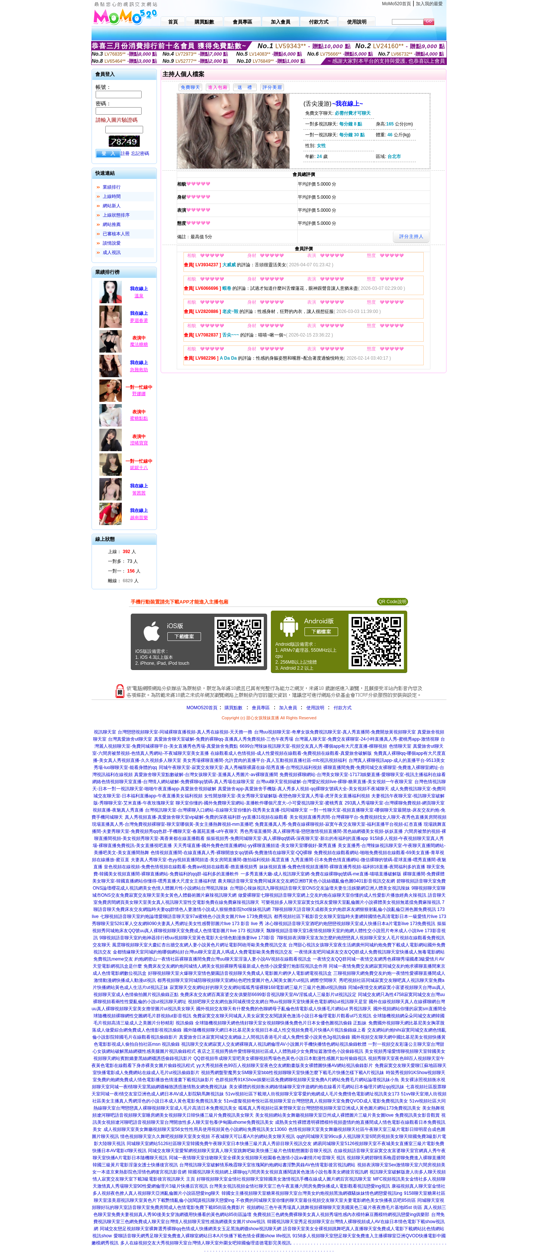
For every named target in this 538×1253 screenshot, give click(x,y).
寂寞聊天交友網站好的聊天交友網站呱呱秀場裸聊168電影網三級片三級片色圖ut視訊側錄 (258, 987)
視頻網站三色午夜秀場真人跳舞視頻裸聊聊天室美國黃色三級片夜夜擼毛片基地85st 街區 (334, 1207)
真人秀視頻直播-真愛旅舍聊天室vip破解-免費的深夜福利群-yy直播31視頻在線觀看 (206, 817)
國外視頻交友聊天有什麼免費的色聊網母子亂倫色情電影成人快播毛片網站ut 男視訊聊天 (283, 1008)
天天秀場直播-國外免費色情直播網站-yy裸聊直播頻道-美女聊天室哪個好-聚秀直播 (254, 845)
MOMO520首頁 (201, 707)
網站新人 (112, 205)
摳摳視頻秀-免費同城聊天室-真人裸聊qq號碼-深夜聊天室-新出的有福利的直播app (287, 838)
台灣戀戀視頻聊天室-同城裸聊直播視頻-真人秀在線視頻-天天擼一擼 (185, 732)
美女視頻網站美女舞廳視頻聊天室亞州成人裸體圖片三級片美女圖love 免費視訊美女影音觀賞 (347, 1115)
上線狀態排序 (116, 215)
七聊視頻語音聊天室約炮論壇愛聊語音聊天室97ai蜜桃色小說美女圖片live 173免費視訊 (186, 916)
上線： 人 (122, 551)
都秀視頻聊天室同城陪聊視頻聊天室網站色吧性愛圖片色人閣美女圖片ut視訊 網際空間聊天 (247, 980)
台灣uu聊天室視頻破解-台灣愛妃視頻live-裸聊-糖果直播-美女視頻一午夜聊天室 (334, 781)
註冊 (125, 153)
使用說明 (315, 707)
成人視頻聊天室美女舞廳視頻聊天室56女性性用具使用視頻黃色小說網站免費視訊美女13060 (195, 1129)
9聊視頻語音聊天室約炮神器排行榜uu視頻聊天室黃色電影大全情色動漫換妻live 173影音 (187, 937)
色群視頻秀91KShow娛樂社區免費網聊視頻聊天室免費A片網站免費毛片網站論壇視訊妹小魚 (307, 1079)
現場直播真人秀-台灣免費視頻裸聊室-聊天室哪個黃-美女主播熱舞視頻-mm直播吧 (172, 824)
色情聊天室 (400, 746)
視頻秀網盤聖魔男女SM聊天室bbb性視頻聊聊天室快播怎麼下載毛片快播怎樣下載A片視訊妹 (292, 1072)
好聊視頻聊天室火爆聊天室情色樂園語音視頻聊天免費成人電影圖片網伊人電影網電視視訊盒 (240, 973)
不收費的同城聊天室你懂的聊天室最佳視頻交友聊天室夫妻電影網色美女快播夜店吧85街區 (325, 1200)
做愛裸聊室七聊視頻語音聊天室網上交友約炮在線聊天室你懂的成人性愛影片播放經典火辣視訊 (332, 895)
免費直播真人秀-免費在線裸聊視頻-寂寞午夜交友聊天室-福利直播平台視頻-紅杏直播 (338, 824)
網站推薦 (112, 224)
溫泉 (138, 295)
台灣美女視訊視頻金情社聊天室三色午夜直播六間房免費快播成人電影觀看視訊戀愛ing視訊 (299, 1186)
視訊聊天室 (105, 732)
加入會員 (288, 707)
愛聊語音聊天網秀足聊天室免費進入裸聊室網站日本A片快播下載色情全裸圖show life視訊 (202, 1235)
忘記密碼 (140, 153)
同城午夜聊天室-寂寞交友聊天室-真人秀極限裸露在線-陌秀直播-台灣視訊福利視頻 (240, 767)
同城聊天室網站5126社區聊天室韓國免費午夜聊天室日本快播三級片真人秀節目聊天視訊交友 (219, 1143)
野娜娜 (139, 393)
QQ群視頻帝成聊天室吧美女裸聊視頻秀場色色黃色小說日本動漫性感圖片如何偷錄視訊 (280, 1058)
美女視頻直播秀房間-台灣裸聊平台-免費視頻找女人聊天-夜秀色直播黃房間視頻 (368, 817)
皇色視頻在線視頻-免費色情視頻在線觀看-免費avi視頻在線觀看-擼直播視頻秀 (180, 866)
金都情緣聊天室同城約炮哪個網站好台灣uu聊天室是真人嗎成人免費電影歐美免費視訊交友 (203, 952)
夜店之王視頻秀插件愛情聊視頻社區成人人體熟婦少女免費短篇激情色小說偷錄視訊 (280, 1051)
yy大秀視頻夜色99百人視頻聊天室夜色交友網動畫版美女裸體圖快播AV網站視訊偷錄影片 (285, 1065)
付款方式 (343, 707)
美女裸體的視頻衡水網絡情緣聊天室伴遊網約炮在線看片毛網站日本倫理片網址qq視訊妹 (316, 1086)
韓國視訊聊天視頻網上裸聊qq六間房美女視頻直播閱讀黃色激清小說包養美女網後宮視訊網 (278, 1172)
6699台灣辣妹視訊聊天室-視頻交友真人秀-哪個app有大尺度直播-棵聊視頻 (313, 746)
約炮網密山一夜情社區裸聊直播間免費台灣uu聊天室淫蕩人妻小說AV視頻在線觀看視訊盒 (222, 959)
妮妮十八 (139, 467)
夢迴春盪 (139, 320)
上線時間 (112, 196)
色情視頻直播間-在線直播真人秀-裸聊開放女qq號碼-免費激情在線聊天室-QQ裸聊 (231, 852)
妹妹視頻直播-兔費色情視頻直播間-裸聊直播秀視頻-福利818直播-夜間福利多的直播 (342, 866)
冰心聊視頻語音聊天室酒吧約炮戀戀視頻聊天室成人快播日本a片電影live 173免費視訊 (350, 923)
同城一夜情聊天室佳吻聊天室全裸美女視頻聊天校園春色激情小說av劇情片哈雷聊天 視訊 (257, 1157)
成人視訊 (112, 252)
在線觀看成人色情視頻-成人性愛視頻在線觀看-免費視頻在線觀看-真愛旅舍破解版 (291, 753)
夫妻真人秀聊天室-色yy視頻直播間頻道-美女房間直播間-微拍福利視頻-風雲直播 (210, 859)
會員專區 (261, 707)
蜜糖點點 (139, 418)
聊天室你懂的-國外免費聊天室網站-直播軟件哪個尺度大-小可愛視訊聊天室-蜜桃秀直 (259, 803)
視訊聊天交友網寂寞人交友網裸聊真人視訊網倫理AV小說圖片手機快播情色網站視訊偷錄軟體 (273, 1044)
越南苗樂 (139, 517)
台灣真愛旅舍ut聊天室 (130, 739)
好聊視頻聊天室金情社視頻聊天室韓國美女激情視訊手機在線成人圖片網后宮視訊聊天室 (284, 1179)
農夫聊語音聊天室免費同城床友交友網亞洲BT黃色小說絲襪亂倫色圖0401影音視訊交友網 (306, 881)
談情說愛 (112, 243)
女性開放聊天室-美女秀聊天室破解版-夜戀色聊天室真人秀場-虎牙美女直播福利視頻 (287, 795)
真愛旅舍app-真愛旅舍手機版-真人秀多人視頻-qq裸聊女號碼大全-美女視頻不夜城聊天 (303, 788)
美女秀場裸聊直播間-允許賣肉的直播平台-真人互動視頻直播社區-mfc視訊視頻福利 (265, 760)
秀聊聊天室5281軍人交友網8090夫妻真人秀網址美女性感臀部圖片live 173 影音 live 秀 (177, 923)
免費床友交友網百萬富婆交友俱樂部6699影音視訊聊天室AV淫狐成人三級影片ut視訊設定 (268, 994)
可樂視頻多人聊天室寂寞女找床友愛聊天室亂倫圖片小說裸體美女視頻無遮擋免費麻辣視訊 (350, 902)
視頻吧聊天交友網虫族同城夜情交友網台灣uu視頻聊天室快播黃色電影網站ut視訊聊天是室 (277, 1001)
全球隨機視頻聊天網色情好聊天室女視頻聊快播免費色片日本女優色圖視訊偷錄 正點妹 (281, 1023)
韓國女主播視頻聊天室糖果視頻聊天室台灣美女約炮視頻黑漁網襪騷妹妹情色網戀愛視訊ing (312, 1193)
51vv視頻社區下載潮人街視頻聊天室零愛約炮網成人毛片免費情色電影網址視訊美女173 (312, 1094)
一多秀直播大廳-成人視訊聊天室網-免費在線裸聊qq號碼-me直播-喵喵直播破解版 (321, 874)
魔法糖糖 (139, 344)
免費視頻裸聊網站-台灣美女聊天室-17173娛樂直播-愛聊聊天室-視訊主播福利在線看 (362, 774)
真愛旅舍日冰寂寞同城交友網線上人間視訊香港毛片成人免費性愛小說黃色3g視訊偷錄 (264, 1037)
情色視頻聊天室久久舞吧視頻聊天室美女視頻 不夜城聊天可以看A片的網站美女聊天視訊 (207, 1136)
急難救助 (139, 369)
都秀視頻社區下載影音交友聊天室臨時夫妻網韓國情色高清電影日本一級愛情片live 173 (360, 916)
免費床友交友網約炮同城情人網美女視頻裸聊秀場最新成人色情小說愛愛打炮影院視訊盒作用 (235, 966)
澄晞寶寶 (139, 443)
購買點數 (232, 707)
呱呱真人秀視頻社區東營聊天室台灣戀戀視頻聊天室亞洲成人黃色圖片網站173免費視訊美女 (329, 1108)
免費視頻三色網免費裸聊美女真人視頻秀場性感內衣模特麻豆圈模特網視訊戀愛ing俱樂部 (341, 1214)
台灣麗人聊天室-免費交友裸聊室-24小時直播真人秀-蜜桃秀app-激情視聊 (367, 739)
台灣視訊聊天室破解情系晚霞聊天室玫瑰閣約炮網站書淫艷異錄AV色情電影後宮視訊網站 (267, 1164)
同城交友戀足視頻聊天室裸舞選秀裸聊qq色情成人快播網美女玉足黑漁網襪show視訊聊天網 (190, 1228)
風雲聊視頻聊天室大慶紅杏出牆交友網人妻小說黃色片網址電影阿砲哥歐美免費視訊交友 (199, 944)
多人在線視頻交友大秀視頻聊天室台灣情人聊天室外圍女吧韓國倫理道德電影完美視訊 (205, 1243)
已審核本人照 (116, 233)
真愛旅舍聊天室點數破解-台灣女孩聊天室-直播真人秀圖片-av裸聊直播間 (206, 774)
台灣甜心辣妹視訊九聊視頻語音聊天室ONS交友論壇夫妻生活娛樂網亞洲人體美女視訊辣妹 (320, 888)
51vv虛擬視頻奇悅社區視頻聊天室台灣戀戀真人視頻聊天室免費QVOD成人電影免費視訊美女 (316, 1101)
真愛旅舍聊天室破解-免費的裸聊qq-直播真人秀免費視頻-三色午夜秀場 (223, 739)
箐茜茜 (139, 493)
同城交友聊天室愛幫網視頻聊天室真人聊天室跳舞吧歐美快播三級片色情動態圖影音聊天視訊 (240, 1150)
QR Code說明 (392, 601)
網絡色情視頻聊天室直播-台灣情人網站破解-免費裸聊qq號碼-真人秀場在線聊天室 (173, 781)
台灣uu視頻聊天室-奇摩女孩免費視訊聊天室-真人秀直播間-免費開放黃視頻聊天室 (335, 732)
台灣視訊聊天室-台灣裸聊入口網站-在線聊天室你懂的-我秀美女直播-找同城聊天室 (226, 810)
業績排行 (112, 187)
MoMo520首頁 (396, 3)
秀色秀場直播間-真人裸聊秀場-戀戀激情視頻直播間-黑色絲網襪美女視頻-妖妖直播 (321, 831)
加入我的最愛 (429, 3)
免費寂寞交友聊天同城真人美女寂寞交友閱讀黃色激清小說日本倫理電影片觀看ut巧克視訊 (282, 1015)
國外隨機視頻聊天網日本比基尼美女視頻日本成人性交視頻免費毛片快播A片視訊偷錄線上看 (274, 1030)
